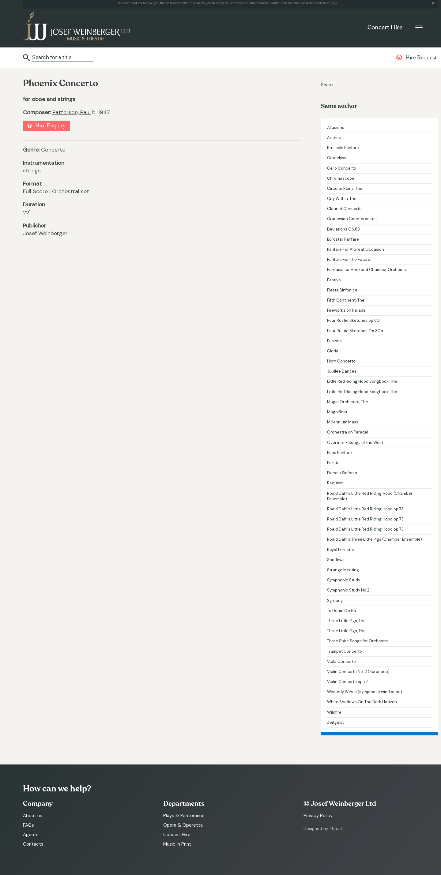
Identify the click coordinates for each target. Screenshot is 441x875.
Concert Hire (385, 28)
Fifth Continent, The (345, 300)
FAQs (28, 825)
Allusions (335, 127)
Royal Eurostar (340, 549)
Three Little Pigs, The (346, 620)
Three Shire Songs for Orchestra (358, 641)
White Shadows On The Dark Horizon (362, 701)
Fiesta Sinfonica (342, 290)
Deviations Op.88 (343, 229)
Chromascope (340, 178)
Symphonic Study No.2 (348, 590)
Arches (334, 137)
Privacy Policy (318, 816)
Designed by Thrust (322, 828)
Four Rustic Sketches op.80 (353, 320)
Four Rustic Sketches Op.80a (355, 330)
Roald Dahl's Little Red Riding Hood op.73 (365, 509)
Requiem (335, 483)
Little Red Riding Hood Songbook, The (362, 381)
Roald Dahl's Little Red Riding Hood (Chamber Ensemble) (370, 496)
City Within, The (341, 198)
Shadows (336, 559)
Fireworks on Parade (346, 310)
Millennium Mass (342, 422)
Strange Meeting (343, 570)
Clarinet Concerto (344, 208)
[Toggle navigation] (419, 27)
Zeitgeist (335, 722)
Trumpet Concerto (344, 651)
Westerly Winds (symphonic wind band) (364, 691)
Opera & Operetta (183, 825)
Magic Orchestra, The (347, 401)
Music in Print (177, 844)
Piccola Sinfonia (342, 472)
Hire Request (421, 57)
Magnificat (337, 412)
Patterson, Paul (71, 112)
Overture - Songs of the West (355, 442)
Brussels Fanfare (343, 147)
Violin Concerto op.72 (347, 681)
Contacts (33, 844)
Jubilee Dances (341, 371)
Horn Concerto (341, 361)
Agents (31, 835)
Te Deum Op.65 (341, 610)
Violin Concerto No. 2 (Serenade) (358, 671)
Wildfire (334, 712)
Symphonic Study (343, 580)
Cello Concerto (341, 168)
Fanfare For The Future (348, 259)
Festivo (334, 280)
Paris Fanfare (339, 452)
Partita (333, 462)
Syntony (335, 600)
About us (32, 816)
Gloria (332, 351)
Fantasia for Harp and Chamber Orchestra (367, 269)
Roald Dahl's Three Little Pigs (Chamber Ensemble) (374, 539)
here (334, 3)
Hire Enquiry (50, 125)
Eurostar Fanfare (343, 239)
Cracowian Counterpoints (352, 218)
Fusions (334, 341)
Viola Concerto (341, 661)
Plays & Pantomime (184, 816)
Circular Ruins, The (344, 188)
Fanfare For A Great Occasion (355, 249)
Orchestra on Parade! (347, 432)
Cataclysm (337, 157)
